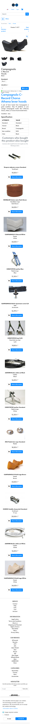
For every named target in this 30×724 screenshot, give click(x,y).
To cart (25, 88)
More (15, 663)
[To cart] (9, 177)
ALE (15, 653)
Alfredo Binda (15, 657)
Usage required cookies (11, 712)
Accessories (15, 676)
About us (15, 623)
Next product (26, 29)
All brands (15, 640)
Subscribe (25, 688)
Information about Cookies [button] (10, 708)
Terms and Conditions (15, 621)
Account (15, 611)
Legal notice (15, 619)
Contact (12, 9)
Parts (15, 674)
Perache (15, 642)
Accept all (21, 718)
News (15, 630)
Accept (9, 718)
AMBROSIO (15, 661)
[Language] (8, 9)
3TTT (15, 644)
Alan (15, 649)
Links (15, 607)
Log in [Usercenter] (17, 9)
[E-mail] (11, 689)
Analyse (6, 714)
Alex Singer (15, 655)
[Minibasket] (22, 9)
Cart (15, 609)
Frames (15, 672)
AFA (15, 646)
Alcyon (15, 651)
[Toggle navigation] (3, 19)
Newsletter (15, 628)
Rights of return (15, 626)
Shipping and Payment (15, 625)
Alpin (15, 659)
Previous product (3, 29)
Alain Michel (15, 648)
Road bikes (15, 670)
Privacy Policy (15, 632)
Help (15, 605)
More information (17, 177)
